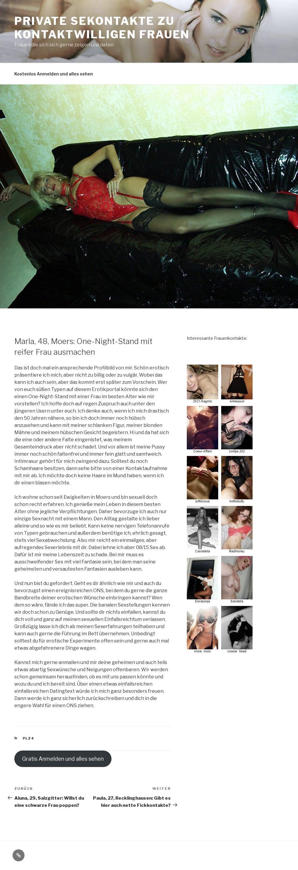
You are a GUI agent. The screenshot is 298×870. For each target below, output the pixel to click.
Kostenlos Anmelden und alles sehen (53, 73)
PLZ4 (29, 738)
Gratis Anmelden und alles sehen (63, 759)
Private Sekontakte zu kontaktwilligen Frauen (102, 27)
